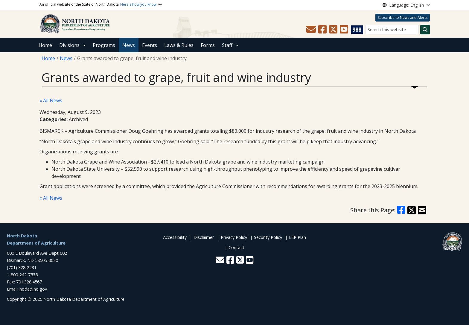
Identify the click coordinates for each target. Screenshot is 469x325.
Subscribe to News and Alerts (402, 17)
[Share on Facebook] (401, 210)
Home (45, 45)
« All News (50, 100)
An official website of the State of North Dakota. (97, 4)
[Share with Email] (422, 210)
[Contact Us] (311, 30)
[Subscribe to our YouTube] (344, 30)
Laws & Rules (179, 45)
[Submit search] (425, 29)
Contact (236, 247)
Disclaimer (204, 237)
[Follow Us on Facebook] (322, 30)
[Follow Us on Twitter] (333, 30)
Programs (104, 45)
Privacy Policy (234, 237)
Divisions (69, 45)
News (128, 45)
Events (149, 45)
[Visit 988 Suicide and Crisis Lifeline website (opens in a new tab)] (357, 29)
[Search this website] (392, 29)
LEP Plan (297, 237)
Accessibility (175, 237)
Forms (208, 45)
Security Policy (268, 237)
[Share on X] (411, 210)
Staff (227, 45)
